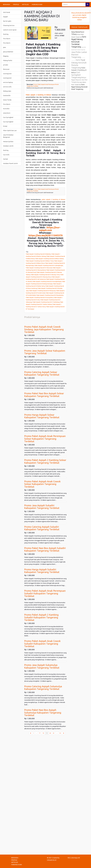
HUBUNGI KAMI (37, 4)
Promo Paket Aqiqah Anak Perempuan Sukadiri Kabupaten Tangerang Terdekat (45, 593)
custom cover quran (10, 30)
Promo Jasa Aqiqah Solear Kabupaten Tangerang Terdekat (44, 352)
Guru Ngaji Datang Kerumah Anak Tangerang (79, 87)
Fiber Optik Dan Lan (10, 130)
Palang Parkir (7, 60)
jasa (4, 47)
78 (43, 733)
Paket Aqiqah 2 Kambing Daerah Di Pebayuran (42, 290)
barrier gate (7, 21)
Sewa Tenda (7, 100)
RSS (69, 858)
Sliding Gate (7, 91)
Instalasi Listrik (8, 146)
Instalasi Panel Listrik (10, 163)
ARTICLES (25, 4)
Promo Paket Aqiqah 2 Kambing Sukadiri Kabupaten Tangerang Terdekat (41, 617)
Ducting (5, 34)
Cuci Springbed (8, 117)
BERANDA (6, 4)
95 (60, 733)
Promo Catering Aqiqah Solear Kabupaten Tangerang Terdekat (41, 373)
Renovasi (6, 69)
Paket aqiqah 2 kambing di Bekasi (38, 95)
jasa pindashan (8, 52)
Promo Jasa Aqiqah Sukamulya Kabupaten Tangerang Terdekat (41, 666)
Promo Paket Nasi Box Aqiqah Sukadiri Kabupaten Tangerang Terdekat (45, 549)
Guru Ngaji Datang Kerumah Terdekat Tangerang (78, 42)
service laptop (8, 82)
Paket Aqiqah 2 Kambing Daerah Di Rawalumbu (49, 295)
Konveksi (6, 108)
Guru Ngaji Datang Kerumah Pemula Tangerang (78, 64)
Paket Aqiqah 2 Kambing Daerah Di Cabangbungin (48, 265)
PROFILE (16, 4)
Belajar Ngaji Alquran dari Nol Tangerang (79, 80)
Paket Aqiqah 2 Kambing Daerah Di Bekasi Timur (40, 261)
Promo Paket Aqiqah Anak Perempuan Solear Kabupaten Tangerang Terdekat (45, 439)
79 (47, 733)
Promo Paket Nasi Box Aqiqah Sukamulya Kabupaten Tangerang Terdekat (42, 713)
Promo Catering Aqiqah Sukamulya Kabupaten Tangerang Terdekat (43, 687)
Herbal (5, 159)
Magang (5, 56)
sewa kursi (6, 113)
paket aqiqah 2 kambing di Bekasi (53, 199)
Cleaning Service (8, 25)
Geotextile (6, 95)
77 (39, 733)
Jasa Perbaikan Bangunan (8, 136)
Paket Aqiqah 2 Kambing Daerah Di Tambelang (46, 302)
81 (53, 733)
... (36, 733)
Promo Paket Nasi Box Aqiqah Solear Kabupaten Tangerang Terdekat (44, 394)
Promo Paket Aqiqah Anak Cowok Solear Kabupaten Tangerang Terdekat (42, 484)
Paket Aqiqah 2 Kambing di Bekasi (78, 70)
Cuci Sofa (6, 154)
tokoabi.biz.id (51, 860)
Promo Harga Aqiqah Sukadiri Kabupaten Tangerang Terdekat (41, 570)
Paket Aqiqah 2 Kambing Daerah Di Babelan (38, 254)
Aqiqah (5, 17)
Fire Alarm (6, 38)
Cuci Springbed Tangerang (76, 74)
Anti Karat (6, 12)
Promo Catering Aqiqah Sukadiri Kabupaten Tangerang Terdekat (41, 528)
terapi (5, 126)
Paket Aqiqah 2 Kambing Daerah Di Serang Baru (39, 297)
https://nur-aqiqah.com (49, 228)
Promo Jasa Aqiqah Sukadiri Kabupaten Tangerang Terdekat (41, 506)
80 (50, 733)
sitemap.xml (75, 858)
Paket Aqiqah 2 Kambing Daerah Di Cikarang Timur (45, 274)
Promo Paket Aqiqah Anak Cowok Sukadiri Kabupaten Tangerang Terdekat (42, 644)
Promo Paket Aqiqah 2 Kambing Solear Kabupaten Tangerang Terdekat (45, 461)
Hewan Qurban (8, 141)
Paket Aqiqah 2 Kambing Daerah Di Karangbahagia (46, 281)
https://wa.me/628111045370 (46, 235)
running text (7, 73)
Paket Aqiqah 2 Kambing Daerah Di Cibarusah (39, 267)
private (5, 65)
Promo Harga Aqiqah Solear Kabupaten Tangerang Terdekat (41, 416)
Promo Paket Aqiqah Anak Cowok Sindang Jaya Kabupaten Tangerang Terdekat (44, 329)
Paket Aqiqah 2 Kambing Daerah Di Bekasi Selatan (49, 258)
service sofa (7, 87)
